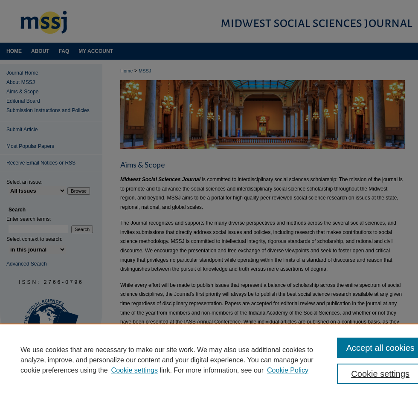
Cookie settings (134, 370)
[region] (209, 360)
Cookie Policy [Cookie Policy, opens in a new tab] (287, 370)
